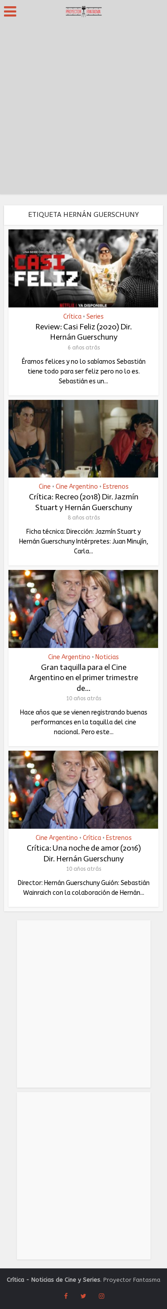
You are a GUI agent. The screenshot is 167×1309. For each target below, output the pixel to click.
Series (95, 317)
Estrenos (116, 487)
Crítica (72, 317)
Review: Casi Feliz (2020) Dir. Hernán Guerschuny (83, 332)
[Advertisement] (83, 110)
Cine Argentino (77, 487)
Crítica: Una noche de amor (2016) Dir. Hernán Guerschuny (84, 853)
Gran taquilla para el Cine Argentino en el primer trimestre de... (83, 677)
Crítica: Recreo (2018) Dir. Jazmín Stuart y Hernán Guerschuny (83, 502)
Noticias (107, 657)
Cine (45, 487)
